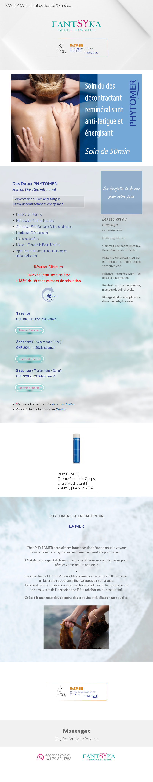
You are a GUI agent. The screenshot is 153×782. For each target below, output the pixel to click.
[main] (48, 229)
